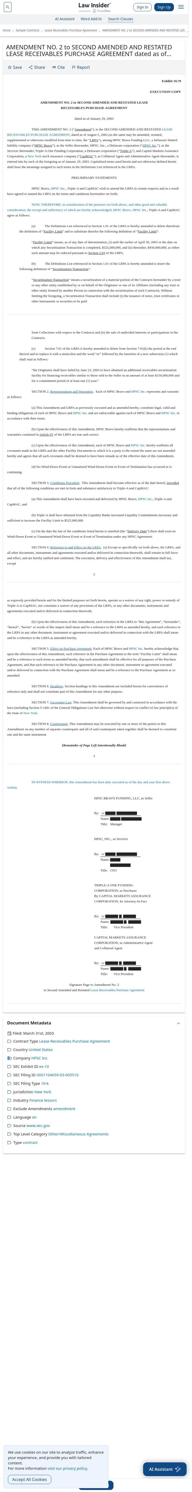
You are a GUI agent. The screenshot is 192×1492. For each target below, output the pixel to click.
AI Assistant (65, 18)
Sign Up (164, 7)
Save (14, 67)
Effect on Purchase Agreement (71, 648)
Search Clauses (120, 18)
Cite (58, 67)
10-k (45, 1083)
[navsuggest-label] (7, 7)
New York (34, 156)
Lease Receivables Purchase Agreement (117, 990)
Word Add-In (91, 18)
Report (80, 67)
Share (37, 67)
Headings (56, 686)
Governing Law (60, 702)
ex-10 (44, 1066)
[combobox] (7, 7)
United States (41, 1049)
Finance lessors (43, 1100)
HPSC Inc (149, 145)
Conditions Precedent (64, 483)
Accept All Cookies (29, 1479)
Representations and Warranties (71, 391)
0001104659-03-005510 (58, 1074)
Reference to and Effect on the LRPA (75, 547)
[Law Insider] (95, 7)
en (34, 1117)
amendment (64, 1108)
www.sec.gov (38, 1125)
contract (30, 1142)
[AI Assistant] (165, 1469)
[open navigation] (181, 7)
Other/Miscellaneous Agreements (78, 1133)
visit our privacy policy (67, 1468)
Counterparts (59, 724)
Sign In (142, 7)
